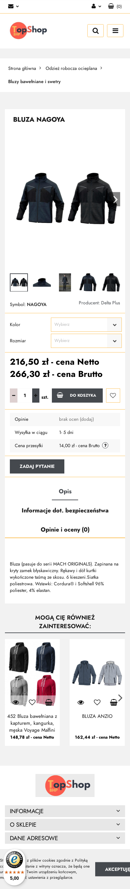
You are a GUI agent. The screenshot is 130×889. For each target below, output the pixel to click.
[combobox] (86, 325)
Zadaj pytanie (37, 466)
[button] (115, 6)
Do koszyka (76, 395)
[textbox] (80, 324)
